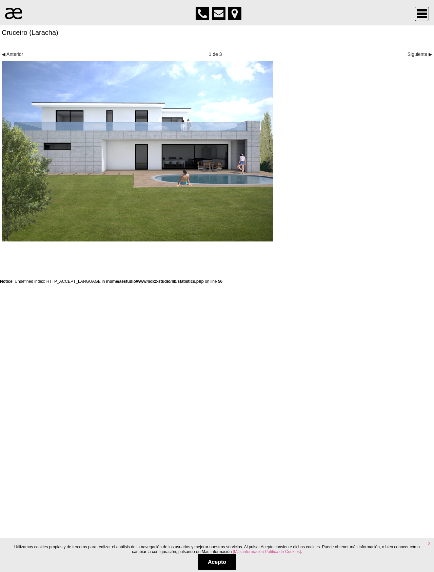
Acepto (217, 562)
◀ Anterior (12, 54)
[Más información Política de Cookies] (267, 551)
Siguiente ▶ (420, 54)
